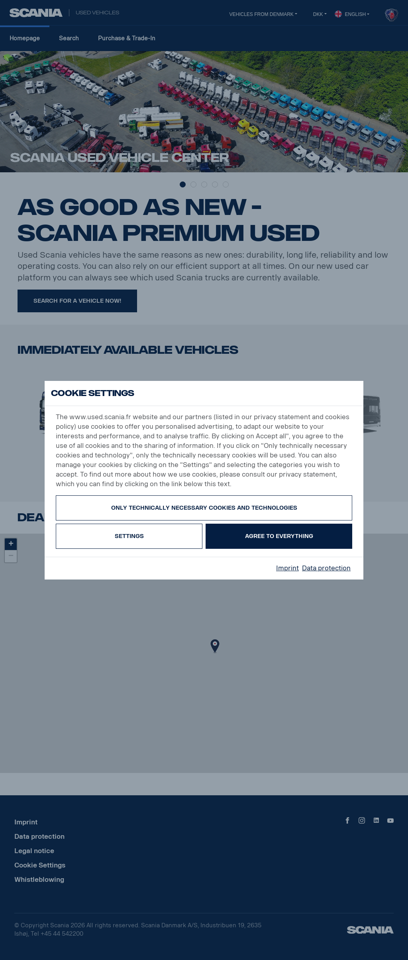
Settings (129, 536)
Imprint (287, 568)
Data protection (326, 568)
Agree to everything (279, 536)
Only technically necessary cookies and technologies (204, 508)
